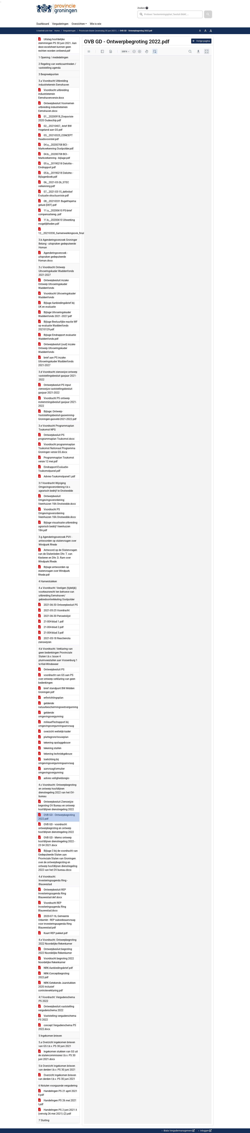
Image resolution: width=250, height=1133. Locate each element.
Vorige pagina (201, 41)
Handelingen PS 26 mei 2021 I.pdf (57, 1102)
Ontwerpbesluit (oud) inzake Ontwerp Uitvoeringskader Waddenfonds (56, 348)
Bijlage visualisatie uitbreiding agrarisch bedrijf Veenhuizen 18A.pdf (57, 526)
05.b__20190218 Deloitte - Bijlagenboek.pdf (55, 174)
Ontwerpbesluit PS (51, 669)
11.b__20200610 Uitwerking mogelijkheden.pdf (56, 221)
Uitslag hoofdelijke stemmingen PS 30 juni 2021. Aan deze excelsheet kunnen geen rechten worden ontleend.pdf (57, 45)
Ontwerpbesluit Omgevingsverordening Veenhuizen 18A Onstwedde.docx (57, 500)
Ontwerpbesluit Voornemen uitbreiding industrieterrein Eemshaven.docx (56, 107)
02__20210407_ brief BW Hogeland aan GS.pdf (55, 127)
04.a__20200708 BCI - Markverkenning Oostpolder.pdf (56, 146)
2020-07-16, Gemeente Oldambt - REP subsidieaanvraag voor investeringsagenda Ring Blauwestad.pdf (56, 922)
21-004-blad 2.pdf (51, 627)
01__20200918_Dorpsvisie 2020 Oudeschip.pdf (55, 118)
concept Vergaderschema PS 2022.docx (57, 1027)
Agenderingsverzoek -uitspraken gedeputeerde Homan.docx (53, 256)
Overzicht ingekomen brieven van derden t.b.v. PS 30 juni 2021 (57, 1077)
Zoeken (141, 8)
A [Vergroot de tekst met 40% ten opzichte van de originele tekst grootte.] (211, 31)
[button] (208, 14)
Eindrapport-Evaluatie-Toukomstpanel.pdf (53, 468)
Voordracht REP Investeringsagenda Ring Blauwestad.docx (52, 906)
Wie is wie (95, 23)
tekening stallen (49, 748)
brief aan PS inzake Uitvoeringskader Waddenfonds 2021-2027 (56, 361)
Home (57, 31)
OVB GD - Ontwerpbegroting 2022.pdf (56, 816)
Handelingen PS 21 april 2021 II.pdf (57, 1093)
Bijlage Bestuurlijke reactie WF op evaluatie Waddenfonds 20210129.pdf (57, 325)
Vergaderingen (60, 23)
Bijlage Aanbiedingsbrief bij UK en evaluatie (56, 304)
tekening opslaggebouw (54, 742)
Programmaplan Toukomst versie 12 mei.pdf (56, 459)
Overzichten (78, 23)
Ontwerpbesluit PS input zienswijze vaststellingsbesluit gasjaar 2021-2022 (55, 388)
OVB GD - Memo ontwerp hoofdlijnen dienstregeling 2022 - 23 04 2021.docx (56, 841)
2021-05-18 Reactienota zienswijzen (54, 640)
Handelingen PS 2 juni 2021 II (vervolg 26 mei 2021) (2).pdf (57, 1111)
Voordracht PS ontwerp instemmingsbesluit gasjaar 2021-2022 (57, 402)
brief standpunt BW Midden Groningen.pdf (56, 690)
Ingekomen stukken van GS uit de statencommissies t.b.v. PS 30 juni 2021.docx (58, 1055)
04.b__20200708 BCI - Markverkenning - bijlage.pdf (54, 156)
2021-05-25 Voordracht (54, 610)
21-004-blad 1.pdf (51, 621)
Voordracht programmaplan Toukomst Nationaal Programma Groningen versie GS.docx (56, 448)
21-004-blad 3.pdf (51, 632)
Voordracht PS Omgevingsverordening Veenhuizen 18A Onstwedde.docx (57, 513)
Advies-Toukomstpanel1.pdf (56, 476)
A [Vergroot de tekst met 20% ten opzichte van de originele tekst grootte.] (205, 30)
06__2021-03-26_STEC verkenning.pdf (53, 184)
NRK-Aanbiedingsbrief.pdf (55, 967)
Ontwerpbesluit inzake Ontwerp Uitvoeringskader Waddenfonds (53, 284)
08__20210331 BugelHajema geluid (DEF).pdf (57, 203)
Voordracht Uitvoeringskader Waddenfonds (57, 295)
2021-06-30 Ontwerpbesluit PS (58, 604)
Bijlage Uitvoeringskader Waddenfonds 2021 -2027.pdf (55, 314)
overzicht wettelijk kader (54, 731)
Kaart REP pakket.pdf (53, 933)
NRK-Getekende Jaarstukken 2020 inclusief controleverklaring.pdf (57, 986)
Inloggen (206, 1130)
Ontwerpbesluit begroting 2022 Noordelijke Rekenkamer (55, 951)
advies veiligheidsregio (53, 778)
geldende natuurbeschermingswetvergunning (58, 705)
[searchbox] (170, 14)
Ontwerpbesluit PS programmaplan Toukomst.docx (56, 436)
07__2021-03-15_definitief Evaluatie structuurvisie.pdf (55, 193)
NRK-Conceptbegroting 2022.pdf (53, 975)
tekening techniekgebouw (55, 753)
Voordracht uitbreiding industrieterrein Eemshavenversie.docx (53, 94)
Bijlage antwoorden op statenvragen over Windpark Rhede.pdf (54, 571)
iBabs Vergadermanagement (179, 1130)
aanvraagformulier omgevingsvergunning (51, 770)
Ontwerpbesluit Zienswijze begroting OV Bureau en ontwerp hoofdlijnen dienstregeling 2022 (56, 805)
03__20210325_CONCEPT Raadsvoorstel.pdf (55, 137)
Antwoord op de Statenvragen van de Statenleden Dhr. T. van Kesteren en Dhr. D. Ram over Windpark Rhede (57, 555)
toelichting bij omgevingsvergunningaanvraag (56, 761)
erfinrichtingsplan (50, 697)
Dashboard (43, 23)
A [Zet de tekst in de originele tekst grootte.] (200, 30)
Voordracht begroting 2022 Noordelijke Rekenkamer (56, 960)
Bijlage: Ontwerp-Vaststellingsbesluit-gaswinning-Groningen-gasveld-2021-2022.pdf (57, 415)
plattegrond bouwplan (53, 737)
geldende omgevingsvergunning (50, 714)
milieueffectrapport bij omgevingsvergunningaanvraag (56, 724)
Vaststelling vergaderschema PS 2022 (57, 1017)
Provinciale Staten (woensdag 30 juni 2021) (98, 31)
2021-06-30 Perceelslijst (54, 615)
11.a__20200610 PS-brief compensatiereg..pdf (55, 212)
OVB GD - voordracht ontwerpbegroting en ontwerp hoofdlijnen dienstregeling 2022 (56, 828)
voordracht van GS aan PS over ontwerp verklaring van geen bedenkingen (56, 679)
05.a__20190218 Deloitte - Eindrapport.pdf (55, 165)
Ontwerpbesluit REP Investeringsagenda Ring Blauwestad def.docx (52, 893)
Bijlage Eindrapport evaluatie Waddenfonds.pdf (57, 336)
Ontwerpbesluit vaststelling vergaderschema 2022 (56, 1008)
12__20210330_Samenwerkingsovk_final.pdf (58, 231)
